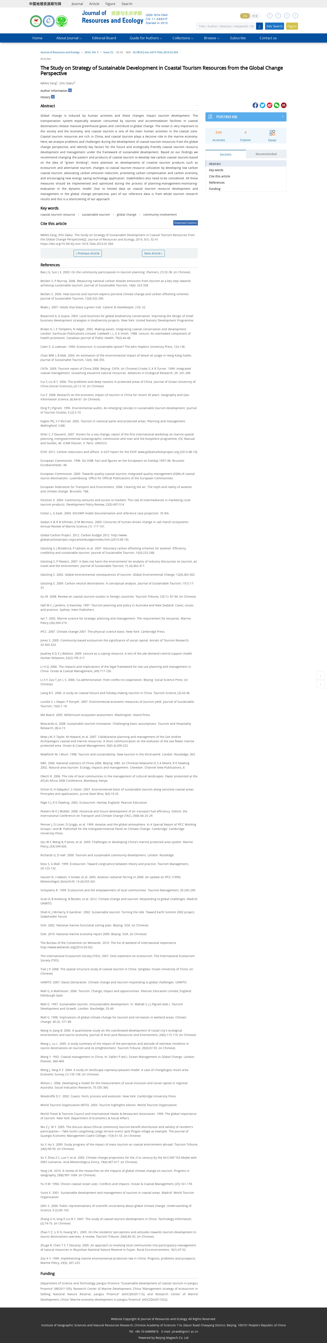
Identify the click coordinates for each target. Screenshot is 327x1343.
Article (94, 3)
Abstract (215, 164)
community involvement (160, 214)
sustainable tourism (96, 214)
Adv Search (275, 26)
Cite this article (219, 176)
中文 (255, 16)
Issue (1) (108, 52)
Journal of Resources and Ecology (60, 52)
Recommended (266, 154)
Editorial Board (104, 37)
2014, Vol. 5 (92, 52)
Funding (214, 189)
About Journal (67, 37)
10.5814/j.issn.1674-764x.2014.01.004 (155, 52)
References (217, 183)
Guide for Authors (144, 37)
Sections (225, 154)
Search (127, 3)
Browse (210, 37)
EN (245, 16)
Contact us (268, 37)
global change (126, 214)
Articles (45, 59)
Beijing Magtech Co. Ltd (172, 1338)
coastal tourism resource (57, 214)
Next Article (153, 253)
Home (37, 37)
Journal (77, 3)
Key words (216, 170)
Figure (110, 3)
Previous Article (87, 253)
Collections (181, 37)
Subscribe (238, 37)
